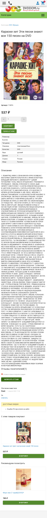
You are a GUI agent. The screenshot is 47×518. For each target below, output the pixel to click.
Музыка (15, 25)
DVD (10, 25)
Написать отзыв (11, 379)
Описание (6, 170)
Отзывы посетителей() (14, 369)
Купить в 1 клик (8, 131)
